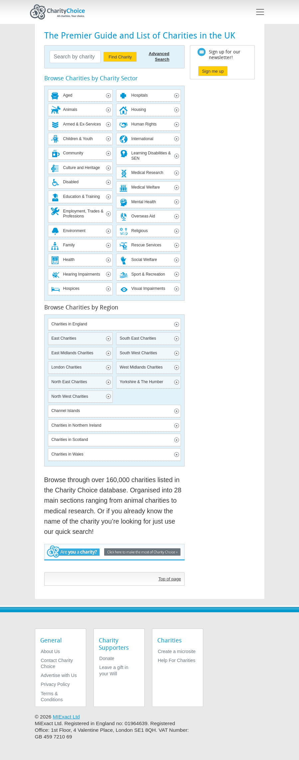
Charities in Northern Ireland (76, 425)
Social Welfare (144, 259)
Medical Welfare (145, 187)
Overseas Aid (143, 216)
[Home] (60, 12)
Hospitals (139, 95)
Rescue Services (146, 245)
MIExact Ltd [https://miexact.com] (66, 716)
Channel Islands (66, 410)
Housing (138, 109)
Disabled (71, 182)
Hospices (71, 288)
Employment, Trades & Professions (83, 214)
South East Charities (138, 338)
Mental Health (143, 202)
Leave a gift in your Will (113, 670)
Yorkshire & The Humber (141, 382)
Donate (106, 658)
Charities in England (69, 324)
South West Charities (138, 353)
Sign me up (213, 71)
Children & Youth (78, 138)
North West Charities (70, 396)
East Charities (64, 338)
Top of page (169, 578)
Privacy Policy (55, 684)
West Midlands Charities (141, 367)
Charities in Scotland (70, 439)
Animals (70, 109)
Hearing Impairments (81, 274)
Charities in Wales (67, 454)
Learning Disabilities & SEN (151, 156)
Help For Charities (177, 660)
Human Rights (144, 124)
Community (73, 153)
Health (69, 259)
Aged (68, 95)
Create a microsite (177, 651)
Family (69, 245)
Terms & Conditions (52, 696)
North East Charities (69, 382)
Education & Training (81, 196)
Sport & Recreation (148, 274)
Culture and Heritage (81, 167)
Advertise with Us (59, 675)
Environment (74, 230)
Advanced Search (159, 56)
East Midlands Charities (72, 353)
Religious (139, 230)
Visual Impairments (148, 288)
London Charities (67, 367)
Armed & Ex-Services (82, 124)
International (142, 138)
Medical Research (147, 172)
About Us (50, 651)
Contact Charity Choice (57, 663)
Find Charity (120, 56)
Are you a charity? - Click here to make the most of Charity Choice (114, 556)
